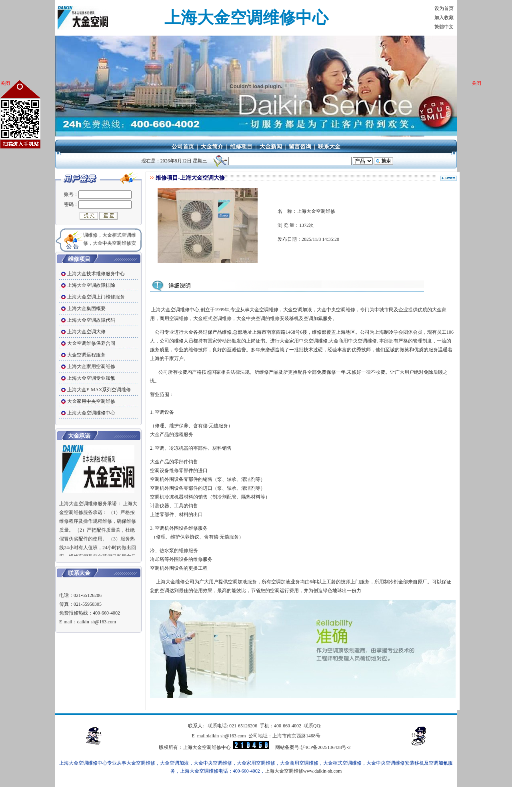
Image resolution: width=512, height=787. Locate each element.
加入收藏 (444, 17)
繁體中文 (444, 27)
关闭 (5, 83)
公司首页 (183, 147)
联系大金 (329, 147)
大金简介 (212, 147)
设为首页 (444, 8)
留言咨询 (300, 147)
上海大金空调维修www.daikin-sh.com (303, 771)
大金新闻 (271, 147)
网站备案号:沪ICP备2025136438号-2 (312, 747)
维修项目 (241, 147)
